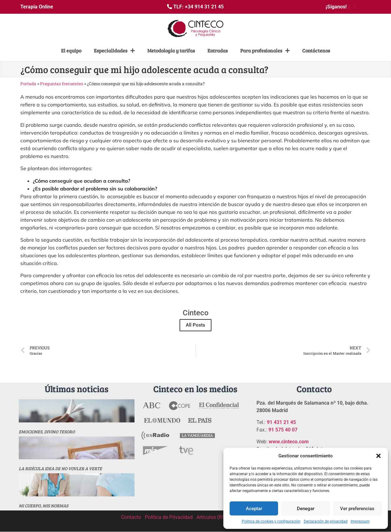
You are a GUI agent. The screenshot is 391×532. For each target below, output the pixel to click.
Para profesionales (265, 50)
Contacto (131, 517)
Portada (28, 83)
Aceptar (254, 508)
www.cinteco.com (289, 442)
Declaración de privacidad (326, 521)
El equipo (71, 50)
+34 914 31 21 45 (204, 7)
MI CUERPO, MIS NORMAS (43, 506)
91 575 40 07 (282, 430)
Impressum (360, 521)
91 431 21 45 (281, 422)
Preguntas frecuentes (61, 83)
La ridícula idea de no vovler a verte (60, 468)
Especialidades (114, 50)
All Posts (195, 325)
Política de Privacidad (169, 517)
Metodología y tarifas (171, 50)
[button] (378, 456)
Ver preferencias (357, 508)
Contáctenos (316, 50)
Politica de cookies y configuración (271, 521)
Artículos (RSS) (213, 517)
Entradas (217, 50)
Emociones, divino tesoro (47, 432)
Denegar (305, 508)
